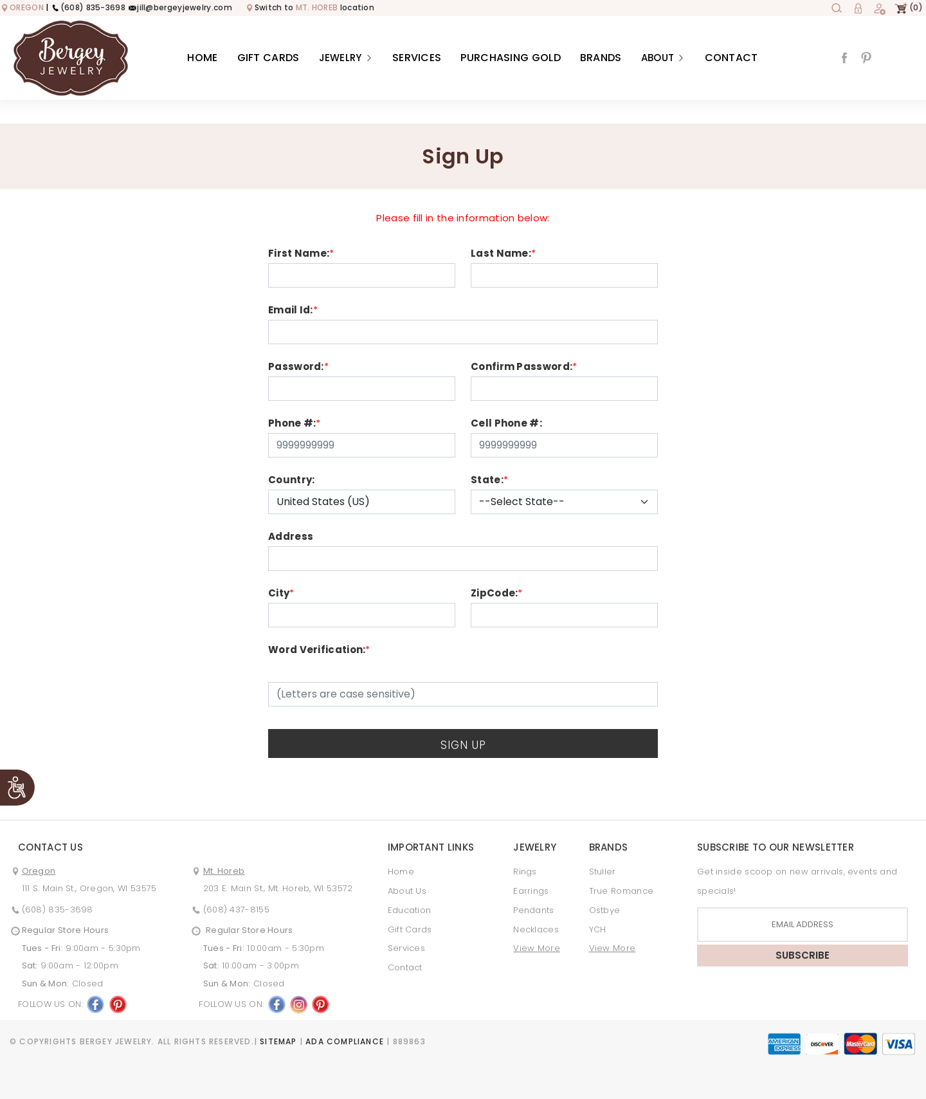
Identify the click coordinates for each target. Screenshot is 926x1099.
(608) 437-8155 (236, 909)
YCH (597, 929)
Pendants (533, 910)
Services (416, 57)
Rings (525, 871)
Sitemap (278, 1041)
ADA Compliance (344, 1041)
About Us (407, 891)
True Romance (621, 891)
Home (202, 57)
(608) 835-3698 (88, 7)
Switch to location (309, 7)
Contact (731, 57)
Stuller (602, 871)
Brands (601, 57)
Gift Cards (268, 57)
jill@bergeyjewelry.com (179, 7)
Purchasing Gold (510, 57)
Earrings (531, 891)
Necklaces (536, 929)
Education (409, 910)
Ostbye (605, 910)
